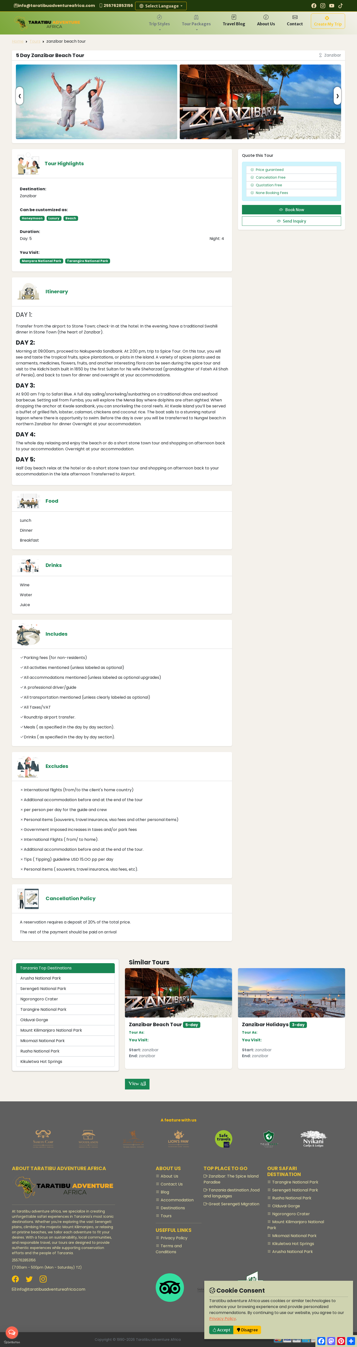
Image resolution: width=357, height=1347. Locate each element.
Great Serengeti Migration (233, 1204)
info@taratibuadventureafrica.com (56, 5)
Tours (35, 41)
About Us (169, 1176)
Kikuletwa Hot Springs (41, 1061)
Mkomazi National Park (42, 1041)
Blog (164, 1192)
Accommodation (177, 1200)
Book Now (291, 209)
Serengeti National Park (43, 988)
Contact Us (171, 1184)
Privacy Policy (222, 1318)
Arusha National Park (40, 978)
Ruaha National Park (40, 1051)
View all (137, 1084)
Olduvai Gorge (34, 1020)
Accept (221, 1329)
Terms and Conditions (169, 1249)
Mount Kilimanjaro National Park (51, 1030)
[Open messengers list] (12, 1332)
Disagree (247, 1329)
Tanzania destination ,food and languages (232, 1193)
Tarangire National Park (43, 1009)
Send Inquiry (291, 221)
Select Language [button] (159, 5)
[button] (159, 23)
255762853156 (118, 5)
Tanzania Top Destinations (46, 968)
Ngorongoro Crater (39, 999)
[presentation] (19, 96)
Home (18, 41)
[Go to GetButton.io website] (12, 1342)
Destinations (172, 1208)
